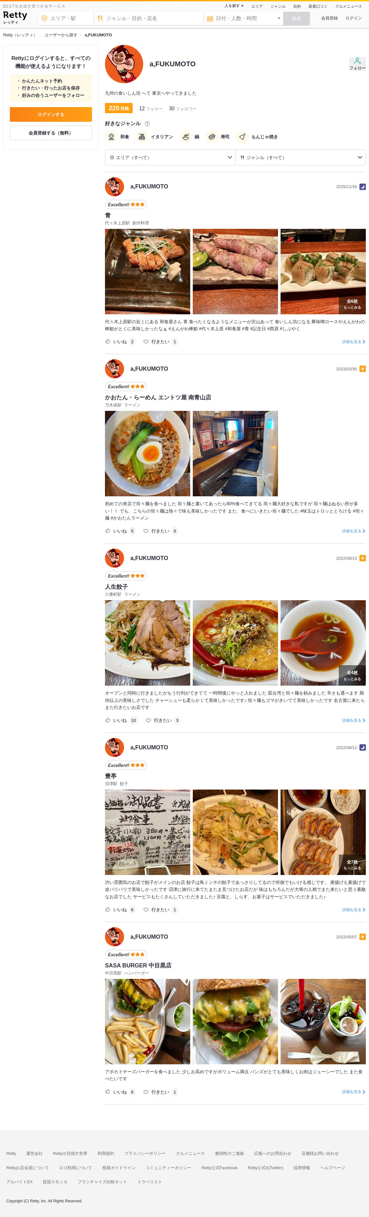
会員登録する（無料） (51, 132)
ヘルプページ (332, 1167)
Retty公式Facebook (219, 1167)
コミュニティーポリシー (168, 1167)
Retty (11, 1153)
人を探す (232, 6)
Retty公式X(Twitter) (265, 1167)
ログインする (51, 114)
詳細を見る (351, 341)
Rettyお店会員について (27, 1167)
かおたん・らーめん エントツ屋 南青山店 (158, 397)
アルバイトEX (19, 1181)
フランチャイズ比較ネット (102, 1181)
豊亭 (110, 776)
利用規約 (106, 1153)
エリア (257, 6)
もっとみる (352, 303)
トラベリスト (149, 1181)
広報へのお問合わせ (272, 1153)
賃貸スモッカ (55, 1181)
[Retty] (15, 16)
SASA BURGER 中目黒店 (138, 965)
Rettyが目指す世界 (70, 1153)
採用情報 (302, 1167)
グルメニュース (348, 6)
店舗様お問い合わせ (320, 1153)
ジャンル (278, 6)
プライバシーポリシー (145, 1153)
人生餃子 (116, 587)
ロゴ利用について (75, 1167)
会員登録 (329, 18)
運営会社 (34, 1153)
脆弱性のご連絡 (229, 1153)
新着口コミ (318, 6)
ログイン (353, 18)
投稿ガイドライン (119, 1167)
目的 (297, 6)
